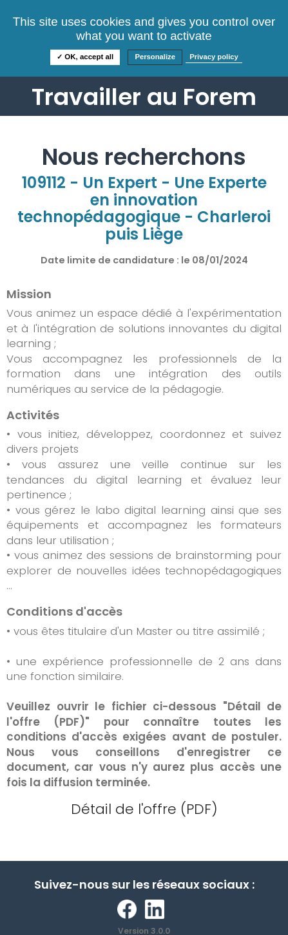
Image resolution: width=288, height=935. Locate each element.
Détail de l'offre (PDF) (144, 809)
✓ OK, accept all (85, 57)
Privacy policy (213, 57)
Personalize (155, 57)
